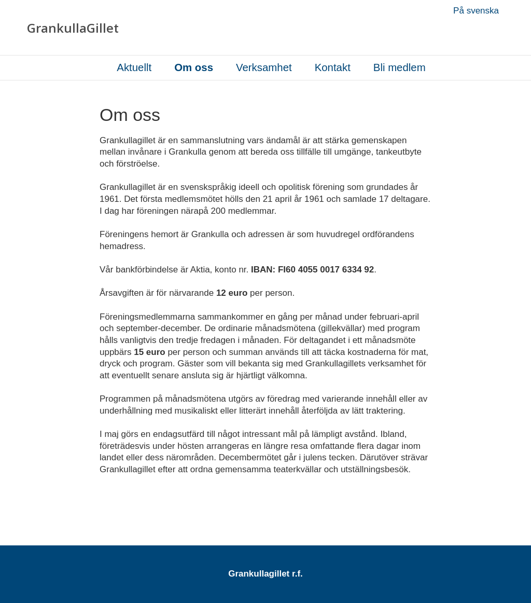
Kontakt (333, 67)
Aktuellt (134, 67)
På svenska (476, 11)
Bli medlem (399, 67)
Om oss (193, 67)
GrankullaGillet (73, 28)
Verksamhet (264, 67)
